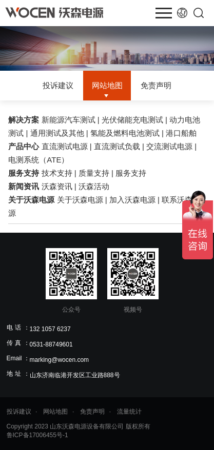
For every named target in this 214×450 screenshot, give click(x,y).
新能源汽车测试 (68, 119)
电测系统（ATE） (38, 159)
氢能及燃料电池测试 (125, 133)
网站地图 (107, 85)
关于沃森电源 (31, 199)
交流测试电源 (169, 146)
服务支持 (23, 173)
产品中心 (23, 146)
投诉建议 (58, 85)
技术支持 (57, 173)
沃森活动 (94, 186)
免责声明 (156, 85)
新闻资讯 (23, 186)
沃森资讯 (57, 186)
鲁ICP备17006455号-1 (37, 435)
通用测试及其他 (57, 133)
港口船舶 (181, 133)
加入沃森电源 (132, 199)
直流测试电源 (65, 146)
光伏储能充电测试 (132, 119)
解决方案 (23, 119)
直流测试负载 (117, 146)
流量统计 (129, 411)
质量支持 (94, 173)
